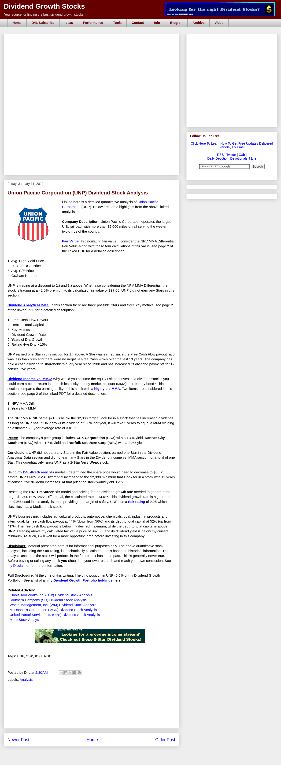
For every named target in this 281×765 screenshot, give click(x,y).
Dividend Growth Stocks (44, 6)
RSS (220, 155)
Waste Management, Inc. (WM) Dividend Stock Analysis (53, 605)
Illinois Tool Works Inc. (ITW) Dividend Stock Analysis (51, 595)
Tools (117, 23)
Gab (242, 155)
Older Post (165, 739)
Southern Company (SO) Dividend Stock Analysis (48, 600)
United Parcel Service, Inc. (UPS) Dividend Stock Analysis (55, 615)
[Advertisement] (91, 148)
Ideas (69, 23)
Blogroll (176, 23)
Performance (93, 23)
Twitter (231, 155)
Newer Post (18, 739)
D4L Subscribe (43, 23)
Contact (138, 23)
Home (17, 23)
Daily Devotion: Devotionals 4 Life (231, 158)
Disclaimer (21, 565)
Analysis (26, 679)
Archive (198, 23)
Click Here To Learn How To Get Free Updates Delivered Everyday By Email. (232, 145)
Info (157, 23)
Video (218, 23)
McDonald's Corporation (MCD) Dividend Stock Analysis (53, 610)
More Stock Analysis (25, 620)
